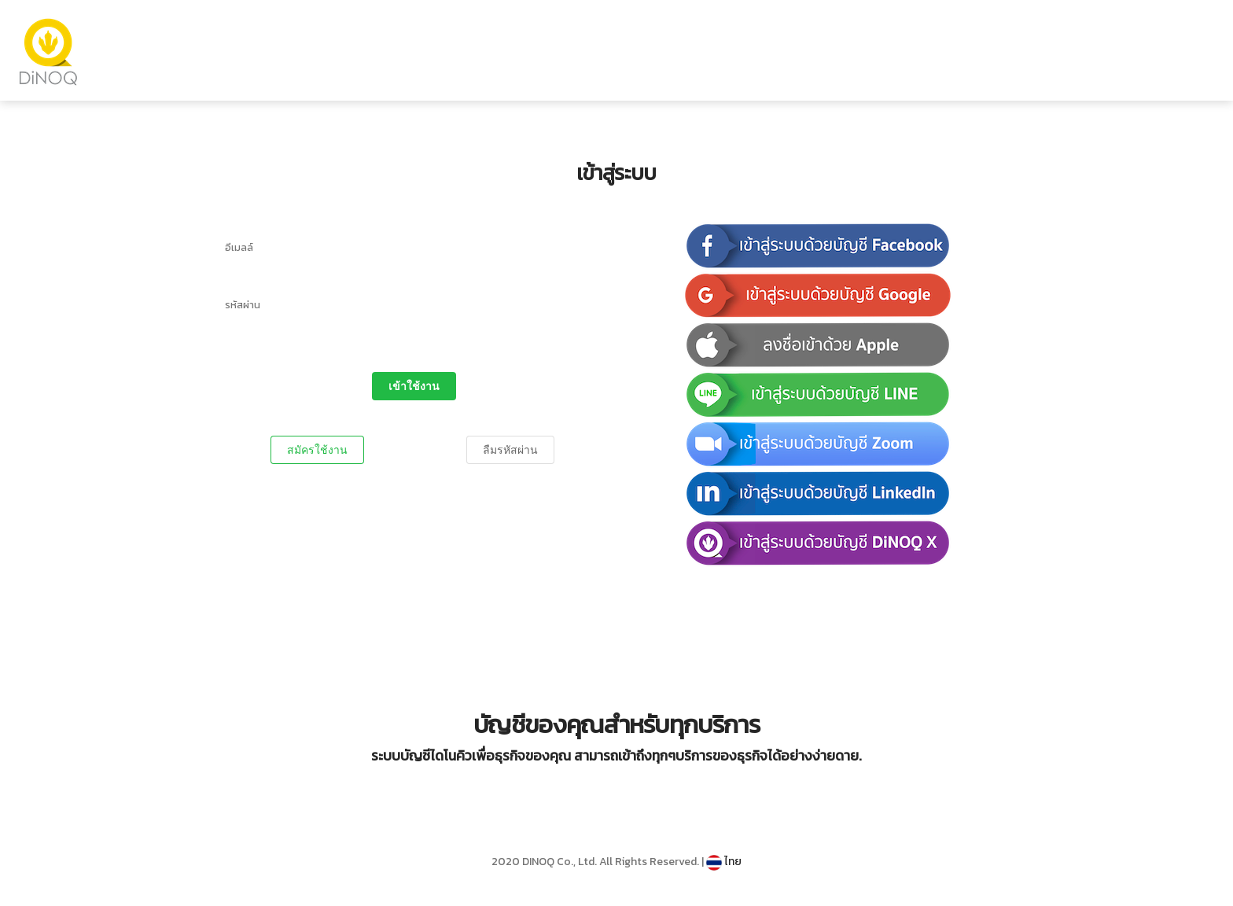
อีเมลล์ (239, 248)
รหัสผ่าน (242, 305)
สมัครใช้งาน (317, 449)
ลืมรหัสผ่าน (510, 449)
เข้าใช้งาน (414, 385)
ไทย (724, 861)
